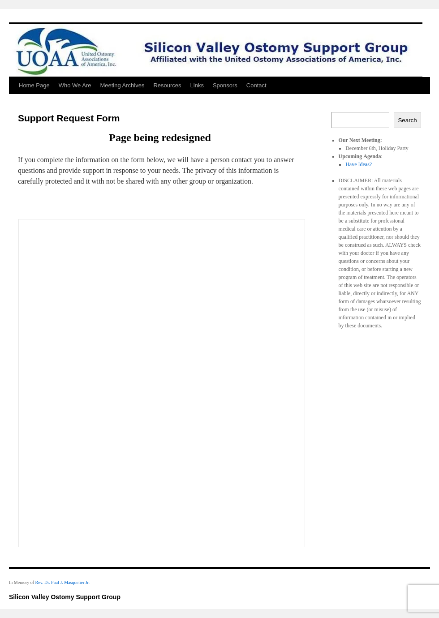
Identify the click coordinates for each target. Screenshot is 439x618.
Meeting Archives (122, 85)
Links (197, 85)
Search (407, 120)
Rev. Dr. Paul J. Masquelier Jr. (62, 582)
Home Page (34, 85)
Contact (256, 85)
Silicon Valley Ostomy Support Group (65, 597)
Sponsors (225, 85)
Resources (167, 85)
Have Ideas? (358, 164)
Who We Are (75, 85)
